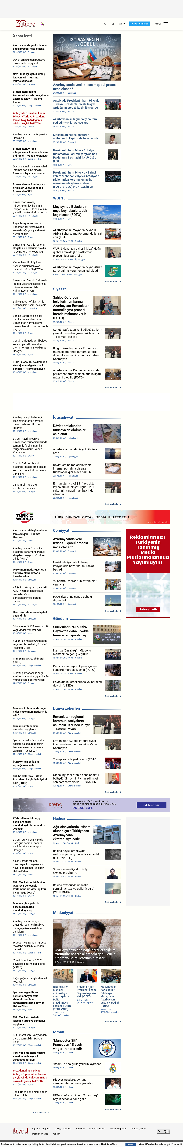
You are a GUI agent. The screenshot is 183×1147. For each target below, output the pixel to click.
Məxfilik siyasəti (40, 1133)
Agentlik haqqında (41, 1128)
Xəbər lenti (22, 36)
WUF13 (59, 198)
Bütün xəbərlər (112, 281)
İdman (58, 1032)
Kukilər (56, 1133)
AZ (120, 24)
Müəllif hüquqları (118, 1128)
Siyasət (59, 289)
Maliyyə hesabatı (63, 1128)
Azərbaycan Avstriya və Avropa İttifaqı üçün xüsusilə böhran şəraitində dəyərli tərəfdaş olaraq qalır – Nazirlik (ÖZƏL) (100, 1144)
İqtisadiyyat (63, 417)
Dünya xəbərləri (66, 708)
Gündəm (60, 618)
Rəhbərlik (80, 1128)
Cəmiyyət (61, 530)
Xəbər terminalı (140, 23)
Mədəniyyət (63, 912)
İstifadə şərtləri (138, 1128)
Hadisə (59, 818)
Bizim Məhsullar (97, 1128)
